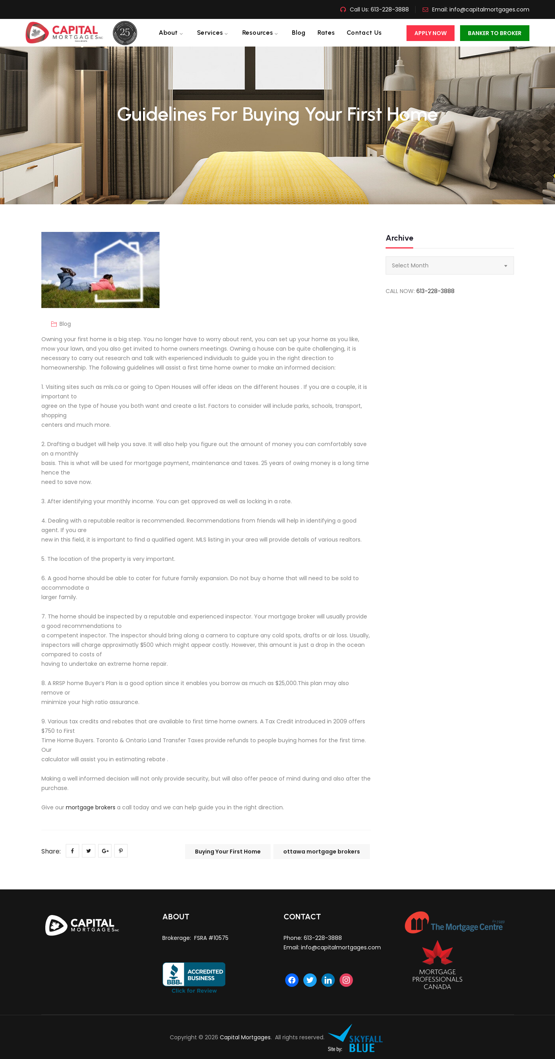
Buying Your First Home (228, 851)
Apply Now (430, 33)
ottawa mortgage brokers (321, 851)
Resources (257, 32)
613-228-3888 (389, 9)
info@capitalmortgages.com (489, 9)
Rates (326, 32)
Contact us (364, 32)
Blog (298, 32)
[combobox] (450, 265)
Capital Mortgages (245, 1037)
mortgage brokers (90, 807)
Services (210, 32)
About (168, 32)
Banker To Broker (495, 33)
